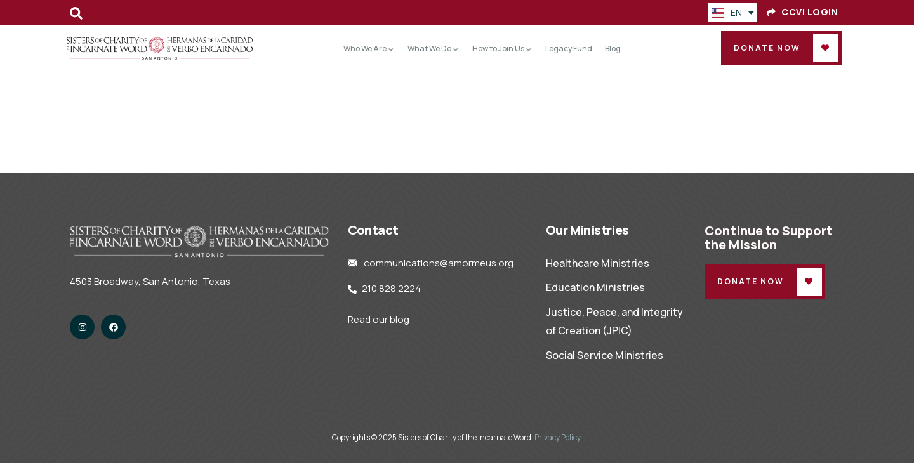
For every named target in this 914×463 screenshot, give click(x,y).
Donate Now (767, 47)
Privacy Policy (557, 437)
